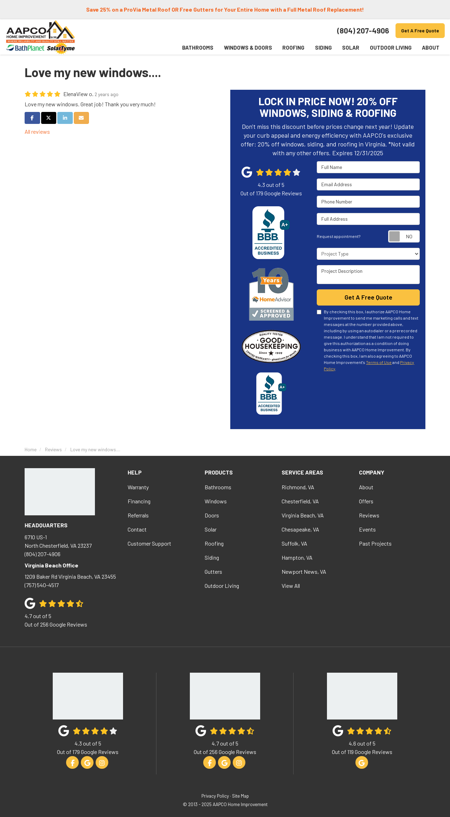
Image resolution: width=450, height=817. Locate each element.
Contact (137, 529)
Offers (366, 501)
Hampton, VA (297, 557)
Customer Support (149, 543)
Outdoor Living (222, 585)
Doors (212, 515)
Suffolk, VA (294, 543)
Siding (212, 557)
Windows (216, 501)
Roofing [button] (293, 47)
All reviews (37, 131)
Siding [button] (322, 47)
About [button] (430, 47)
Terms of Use (379, 361)
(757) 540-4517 (71, 580)
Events (367, 529)
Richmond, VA (298, 487)
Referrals (138, 515)
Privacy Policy (215, 796)
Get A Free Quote (420, 30)
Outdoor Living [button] (390, 47)
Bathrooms (218, 487)
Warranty (138, 487)
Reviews (369, 515)
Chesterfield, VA (300, 501)
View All (291, 585)
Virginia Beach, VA (303, 515)
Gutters (213, 571)
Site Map (240, 796)
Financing (139, 501)
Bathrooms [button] (196, 47)
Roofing (214, 543)
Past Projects (375, 543)
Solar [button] (350, 47)
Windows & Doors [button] (247, 47)
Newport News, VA (304, 571)
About (366, 487)
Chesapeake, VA (300, 529)
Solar (211, 529)
